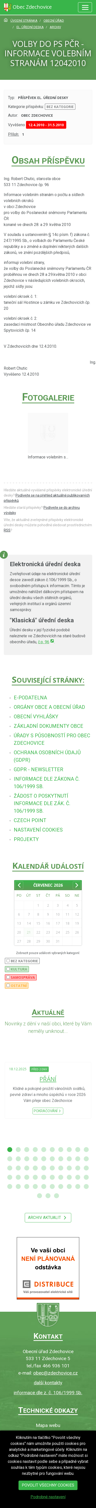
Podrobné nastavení (48, 1503)
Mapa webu (48, 1425)
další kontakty (48, 1383)
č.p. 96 (46, 642)
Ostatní (16, 985)
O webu (48, 1433)
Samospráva (20, 977)
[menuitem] (30, 698)
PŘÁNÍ (48, 1079)
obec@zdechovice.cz (55, 1373)
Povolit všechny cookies (48, 1491)
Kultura (16, 969)
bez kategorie (60, 106)
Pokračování (48, 1111)
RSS (7, 530)
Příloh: (13, 134)
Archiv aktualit (48, 1218)
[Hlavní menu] (85, 7)
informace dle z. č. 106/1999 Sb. (48, 1393)
